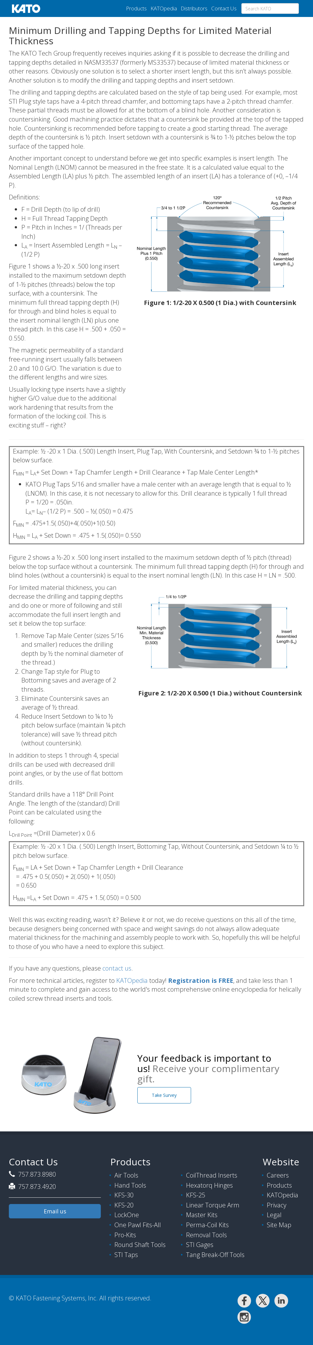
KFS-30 (124, 1195)
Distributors (194, 8)
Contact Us (224, 8)
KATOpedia (164, 8)
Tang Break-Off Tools (215, 1254)
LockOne (126, 1215)
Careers (278, 1175)
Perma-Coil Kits (207, 1225)
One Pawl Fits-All (137, 1225)
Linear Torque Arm (212, 1205)
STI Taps (126, 1254)
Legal (274, 1215)
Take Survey (164, 1095)
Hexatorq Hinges (209, 1185)
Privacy (276, 1205)
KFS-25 (195, 1195)
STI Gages (199, 1244)
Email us (55, 1211)
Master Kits (201, 1215)
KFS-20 (124, 1205)
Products (136, 8)
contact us (116, 968)
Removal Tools (206, 1235)
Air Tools (126, 1175)
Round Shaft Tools (140, 1244)
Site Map (279, 1225)
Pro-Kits (125, 1235)
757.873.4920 (36, 1186)
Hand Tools (130, 1185)
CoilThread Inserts (211, 1175)
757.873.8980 (36, 1174)
